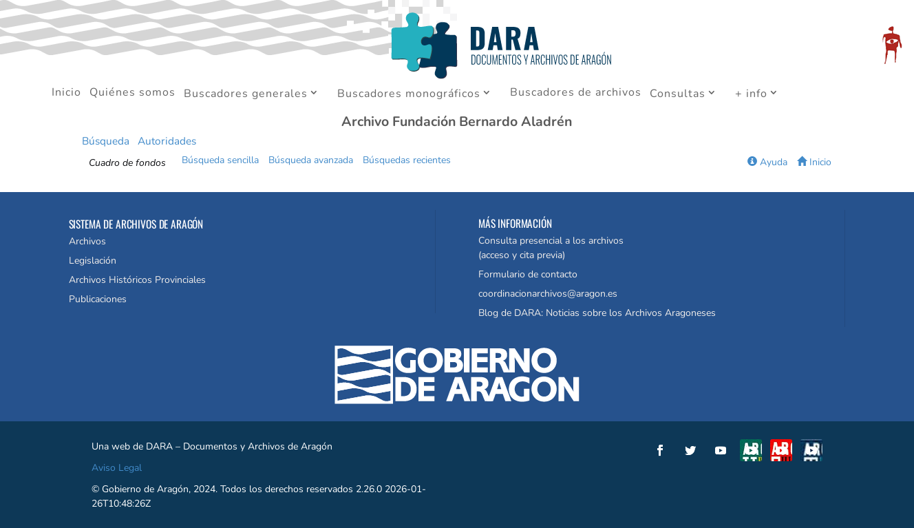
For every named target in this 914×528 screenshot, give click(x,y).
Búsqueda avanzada (310, 160)
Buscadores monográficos (408, 94)
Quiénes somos (132, 93)
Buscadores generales (246, 94)
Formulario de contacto (527, 274)
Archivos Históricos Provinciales (137, 279)
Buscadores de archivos (575, 93)
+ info (751, 94)
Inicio (66, 93)
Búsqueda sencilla (220, 160)
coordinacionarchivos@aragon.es (547, 293)
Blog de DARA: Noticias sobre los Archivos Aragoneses (597, 312)
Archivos (87, 241)
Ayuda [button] (767, 162)
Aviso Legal (117, 467)
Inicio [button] (814, 162)
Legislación (92, 260)
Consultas (677, 94)
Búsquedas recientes (407, 160)
